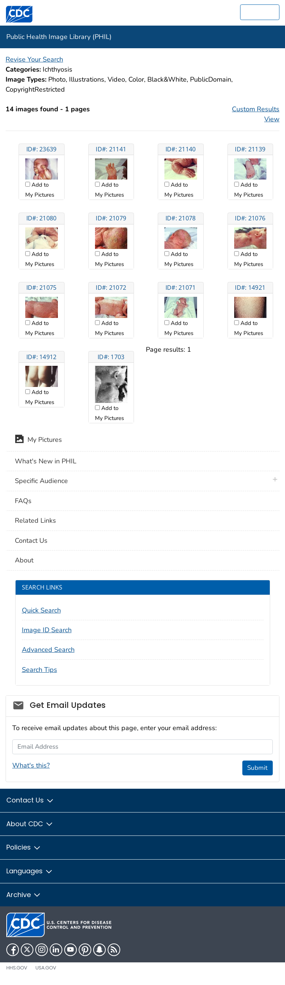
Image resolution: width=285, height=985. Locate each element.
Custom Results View (255, 114)
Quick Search (41, 610)
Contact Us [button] (30, 800)
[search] (259, 12)
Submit (257, 768)
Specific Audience (41, 480)
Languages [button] (29, 871)
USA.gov (45, 967)
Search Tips (39, 669)
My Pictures (38, 440)
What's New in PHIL (45, 461)
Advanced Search (48, 649)
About (24, 560)
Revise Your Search (34, 59)
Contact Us (31, 540)
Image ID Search (47, 630)
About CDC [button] (29, 823)
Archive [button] (23, 894)
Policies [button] (23, 847)
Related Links (35, 520)
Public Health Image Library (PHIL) (59, 36)
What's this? (31, 765)
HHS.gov (16, 967)
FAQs (23, 500)
